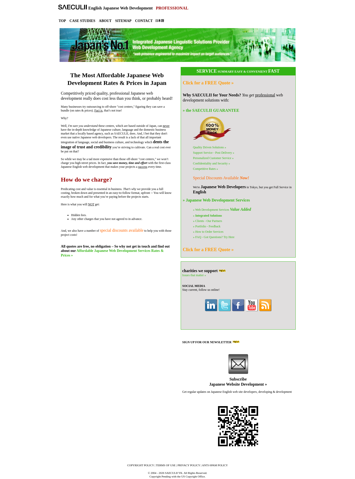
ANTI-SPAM (215, 465)
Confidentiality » (211, 163)
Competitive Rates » (205, 169)
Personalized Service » (213, 158)
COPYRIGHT (140, 465)
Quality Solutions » (209, 147)
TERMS (166, 465)
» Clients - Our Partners (207, 221)
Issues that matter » (194, 275)
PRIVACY (189, 465)
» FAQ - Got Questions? (213, 237)
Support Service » (213, 152)
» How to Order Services (208, 231)
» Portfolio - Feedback (207, 226)
